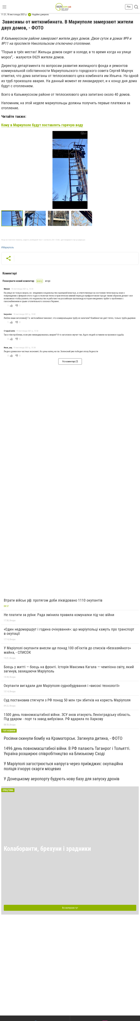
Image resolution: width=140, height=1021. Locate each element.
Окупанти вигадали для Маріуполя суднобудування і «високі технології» (62, 685)
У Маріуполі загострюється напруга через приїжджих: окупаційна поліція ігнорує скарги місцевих (63, 766)
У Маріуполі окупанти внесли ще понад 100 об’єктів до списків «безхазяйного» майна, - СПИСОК (67, 650)
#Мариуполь (7, 247)
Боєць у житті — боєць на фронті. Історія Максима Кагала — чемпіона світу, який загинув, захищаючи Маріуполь (69, 669)
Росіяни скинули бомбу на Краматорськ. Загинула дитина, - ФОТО (63, 738)
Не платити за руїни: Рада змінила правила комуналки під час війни (59, 615)
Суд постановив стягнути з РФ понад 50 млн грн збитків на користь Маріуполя (67, 700)
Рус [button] (129, 6)
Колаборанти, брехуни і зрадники (47, 848)
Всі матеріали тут (70, 908)
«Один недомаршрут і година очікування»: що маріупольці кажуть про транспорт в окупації (69, 631)
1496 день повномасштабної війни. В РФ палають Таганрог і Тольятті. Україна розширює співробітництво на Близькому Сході (67, 751)
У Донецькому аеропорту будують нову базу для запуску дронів (61, 778)
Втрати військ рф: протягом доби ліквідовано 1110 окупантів (53, 600)
